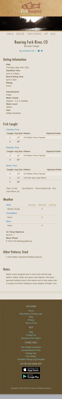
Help (31, 332)
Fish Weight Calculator (31, 347)
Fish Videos (31, 356)
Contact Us (31, 335)
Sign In (10, 34)
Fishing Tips (31, 353)
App (46, 34)
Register (20, 34)
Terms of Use (31, 323)
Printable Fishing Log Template (31, 359)
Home (31, 311)
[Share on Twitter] (42, 51)
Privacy (31, 320)
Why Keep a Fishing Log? (31, 314)
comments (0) (28, 51)
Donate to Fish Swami (31, 338)
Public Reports (34, 34)
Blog (53, 34)
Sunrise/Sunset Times (31, 350)
